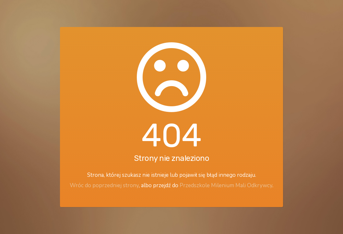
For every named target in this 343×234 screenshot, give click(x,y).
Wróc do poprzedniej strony (104, 185)
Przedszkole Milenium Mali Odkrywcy (226, 185)
